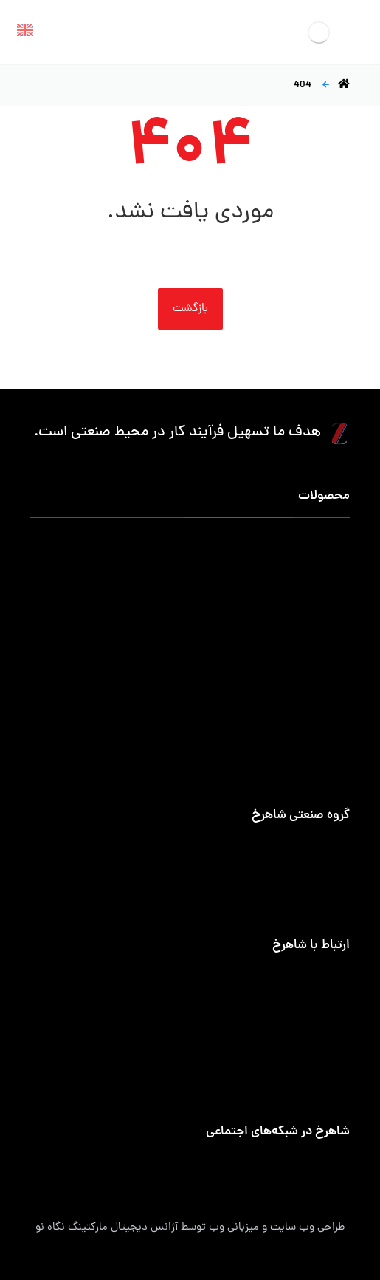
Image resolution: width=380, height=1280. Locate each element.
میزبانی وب (234, 1227)
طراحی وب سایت (307, 1227)
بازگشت (190, 309)
